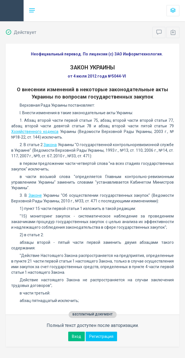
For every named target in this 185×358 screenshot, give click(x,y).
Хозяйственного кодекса (34, 131)
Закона (50, 144)
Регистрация (101, 336)
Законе (35, 195)
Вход (76, 336)
